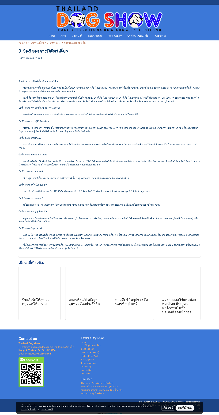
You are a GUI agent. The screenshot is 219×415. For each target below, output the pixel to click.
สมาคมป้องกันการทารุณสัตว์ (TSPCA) (99, 386)
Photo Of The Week (89, 356)
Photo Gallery (115, 35)
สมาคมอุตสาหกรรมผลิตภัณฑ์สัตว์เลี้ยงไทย (101, 390)
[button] (171, 36)
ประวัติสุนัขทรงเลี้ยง (138, 35)
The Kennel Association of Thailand (97, 383)
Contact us (160, 35)
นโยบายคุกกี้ (47, 409)
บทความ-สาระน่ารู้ (90, 352)
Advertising (86, 366)
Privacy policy (87, 359)
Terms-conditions (88, 363)
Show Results (95, 35)
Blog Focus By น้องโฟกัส (92, 393)
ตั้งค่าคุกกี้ (168, 407)
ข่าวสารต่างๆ (87, 349)
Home (52, 35)
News (63, 35)
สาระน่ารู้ (77, 35)
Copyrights (86, 370)
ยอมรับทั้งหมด (185, 407)
